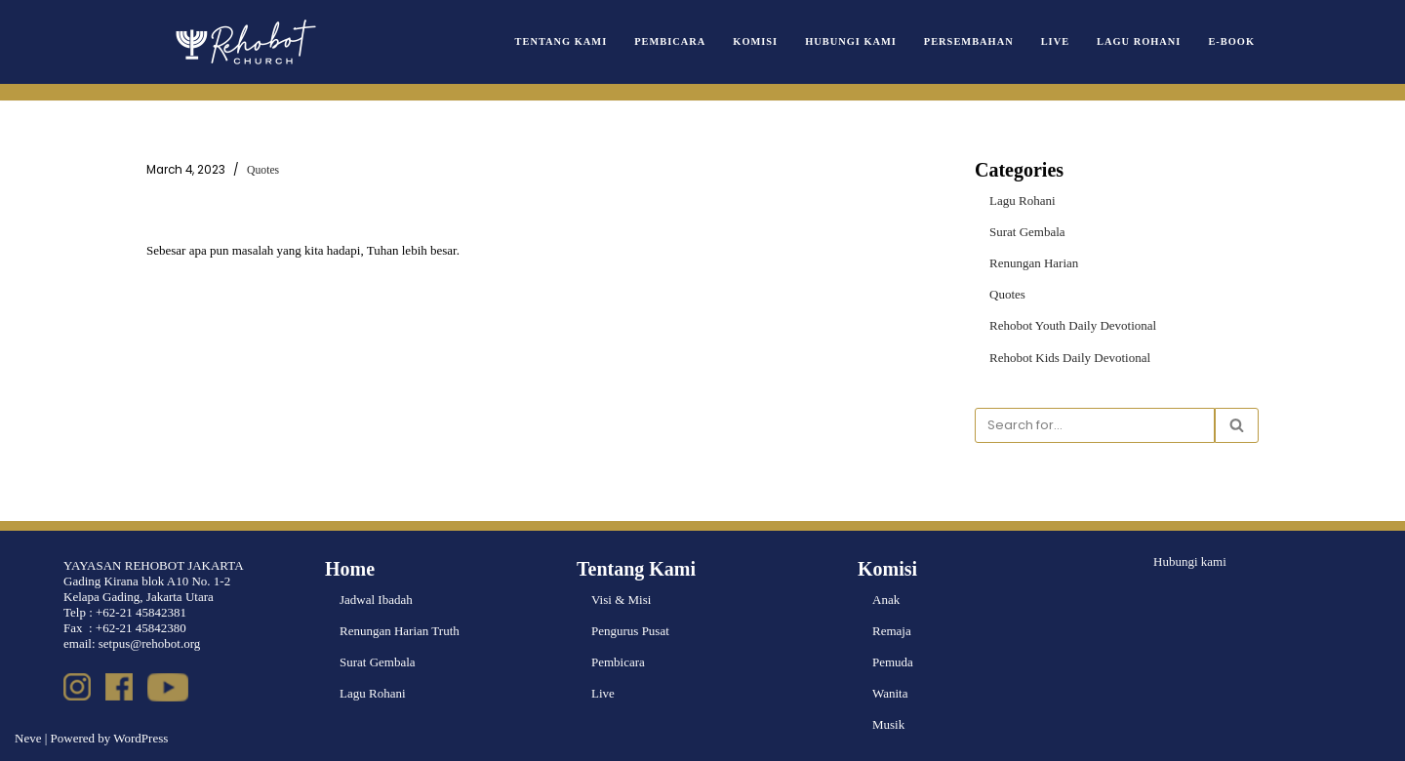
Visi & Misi (621, 599)
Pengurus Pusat (630, 630)
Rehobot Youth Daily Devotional (1072, 325)
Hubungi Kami (851, 41)
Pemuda (892, 662)
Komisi (755, 41)
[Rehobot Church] (243, 42)
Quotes (263, 170)
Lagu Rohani (1139, 41)
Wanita (890, 693)
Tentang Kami (561, 41)
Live (1055, 41)
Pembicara (669, 41)
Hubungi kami (1189, 561)
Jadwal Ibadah (376, 599)
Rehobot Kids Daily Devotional (1069, 357)
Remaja (891, 630)
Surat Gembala (1027, 231)
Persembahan (969, 41)
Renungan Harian (1033, 263)
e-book (1231, 41)
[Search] (1095, 425)
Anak (886, 599)
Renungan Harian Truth (400, 630)
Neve (28, 738)
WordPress (140, 738)
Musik (888, 724)
